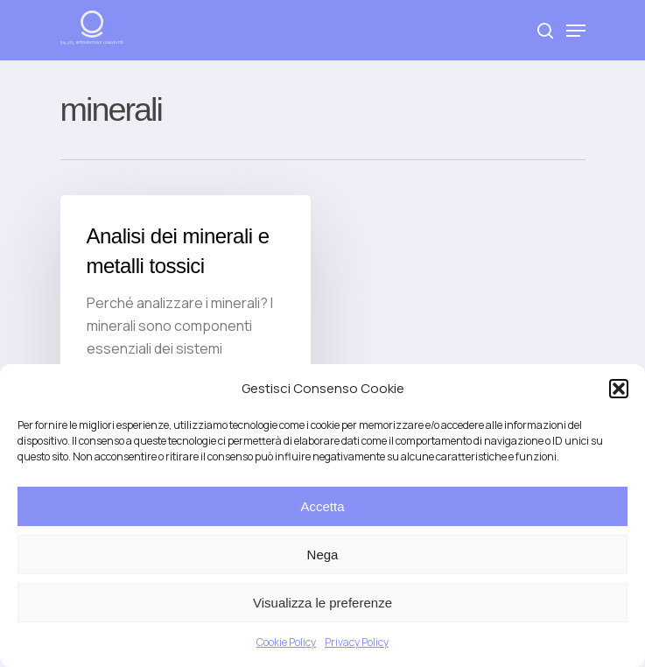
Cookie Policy (286, 642)
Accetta (322, 506)
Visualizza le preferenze (322, 602)
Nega (323, 554)
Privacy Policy (357, 642)
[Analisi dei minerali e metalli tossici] (185, 313)
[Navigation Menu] (575, 30)
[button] (618, 388)
